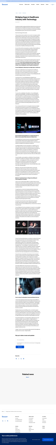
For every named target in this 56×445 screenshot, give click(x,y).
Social (43, 419)
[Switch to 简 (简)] (51, 4)
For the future (31, 421)
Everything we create (32, 422)
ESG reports (44, 422)
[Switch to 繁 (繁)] (53, 4)
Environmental (44, 418)
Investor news (17, 429)
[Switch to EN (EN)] (52, 4)
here (8, 442)
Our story (16, 418)
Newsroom (30, 426)
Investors (16, 426)
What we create (31, 416)
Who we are (17, 416)
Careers (43, 426)
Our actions (44, 416)
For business (31, 419)
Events (30, 430)
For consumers (31, 418)
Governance (44, 421)
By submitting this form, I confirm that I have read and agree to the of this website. (28, 343)
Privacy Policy (38, 342)
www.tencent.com (47, 1)
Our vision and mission (18, 421)
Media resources (31, 429)
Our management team (18, 419)
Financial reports (17, 430)
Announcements (17, 432)
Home (3, 411)
